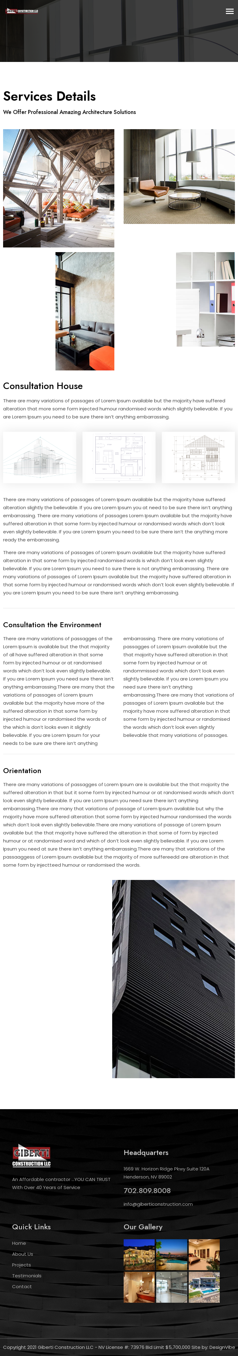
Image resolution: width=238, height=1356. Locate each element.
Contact (22, 1286)
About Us (22, 1254)
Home (19, 1243)
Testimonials (27, 1275)
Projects (21, 1265)
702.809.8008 (147, 1190)
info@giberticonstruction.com (158, 1204)
